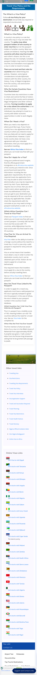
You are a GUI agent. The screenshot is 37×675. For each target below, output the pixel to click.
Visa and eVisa (10, 658)
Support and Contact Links (24, 671)
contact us (7, 647)
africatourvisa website (25, 165)
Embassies (20, 654)
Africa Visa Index (17, 149)
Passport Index (17, 217)
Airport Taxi (9, 654)
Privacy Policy (27, 668)
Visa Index (17, 318)
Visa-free (7, 239)
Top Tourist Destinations (14, 662)
